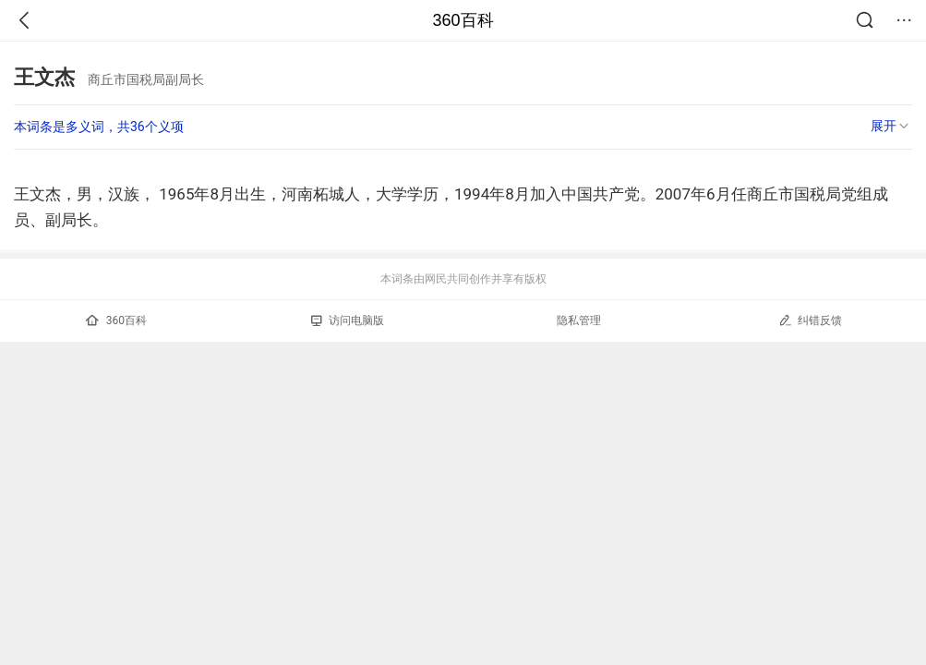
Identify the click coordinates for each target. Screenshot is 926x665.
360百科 (462, 20)
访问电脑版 (347, 320)
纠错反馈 (810, 320)
